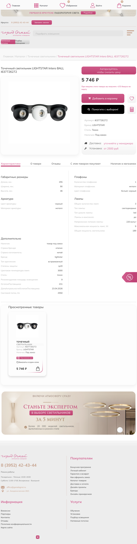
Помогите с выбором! (103, 109)
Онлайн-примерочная (81, 494)
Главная (13, 5)
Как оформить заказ (80, 477)
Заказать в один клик (27, 362)
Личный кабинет (78, 470)
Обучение (75, 511)
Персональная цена (24, 358)
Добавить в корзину (103, 98)
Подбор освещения (20, 42)
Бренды (74, 490)
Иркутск (4, 22)
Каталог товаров (78, 480)
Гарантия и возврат (79, 474)
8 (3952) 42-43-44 (20, 22)
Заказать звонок (41, 22)
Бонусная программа (80, 467)
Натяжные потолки (5, 42)
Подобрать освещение (47, 33)
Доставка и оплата (79, 484)
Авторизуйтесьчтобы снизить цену (109, 70)
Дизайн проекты (78, 487)
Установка (75, 514)
